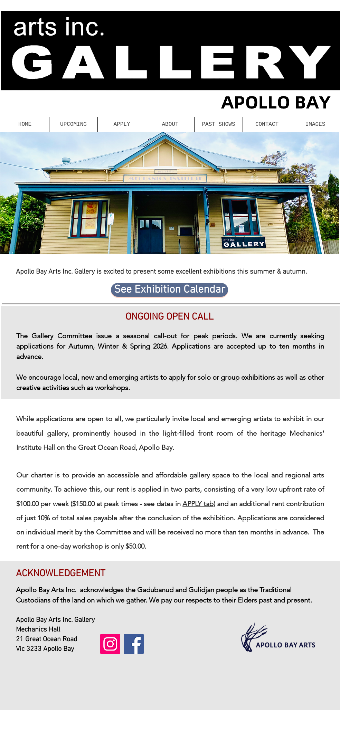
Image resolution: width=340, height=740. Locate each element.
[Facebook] (134, 644)
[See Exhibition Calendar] (169, 290)
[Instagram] (110, 644)
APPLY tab (197, 504)
